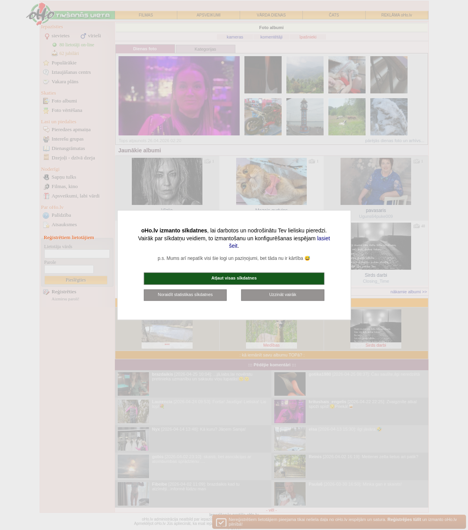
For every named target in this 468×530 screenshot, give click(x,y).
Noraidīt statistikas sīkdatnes (185, 294)
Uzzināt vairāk (282, 294)
